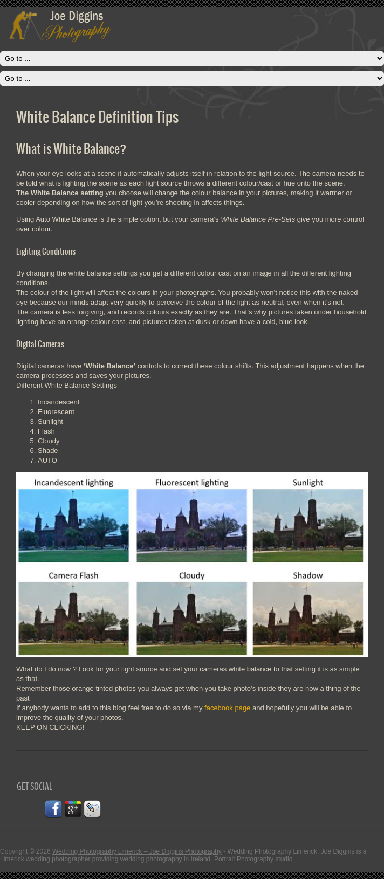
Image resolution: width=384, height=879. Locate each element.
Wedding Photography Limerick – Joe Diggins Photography (137, 851)
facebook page (227, 708)
